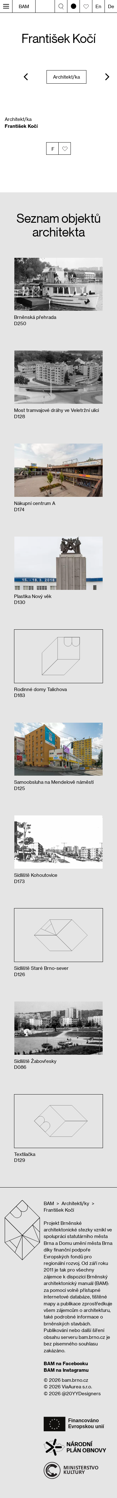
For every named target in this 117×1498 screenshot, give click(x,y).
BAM (24, 6)
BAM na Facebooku (66, 1363)
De (111, 6)
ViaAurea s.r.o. (77, 1386)
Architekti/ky (75, 1203)
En (98, 6)
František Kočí (59, 1210)
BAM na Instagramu (66, 1370)
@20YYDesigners (81, 1393)
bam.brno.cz (75, 1380)
